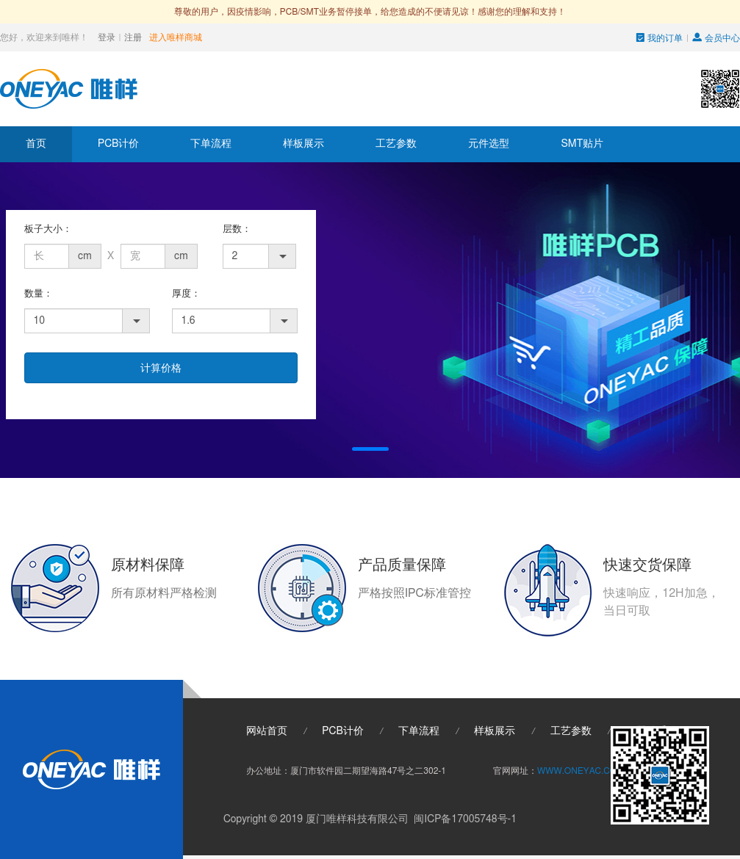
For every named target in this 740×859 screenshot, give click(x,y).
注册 (133, 37)
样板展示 (303, 144)
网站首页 (266, 731)
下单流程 (210, 144)
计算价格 (161, 368)
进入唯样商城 (175, 37)
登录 (106, 37)
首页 (36, 144)
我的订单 (660, 38)
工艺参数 (396, 144)
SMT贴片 (582, 144)
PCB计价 (118, 144)
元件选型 (488, 144)
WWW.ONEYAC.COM (580, 770)
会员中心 (716, 38)
